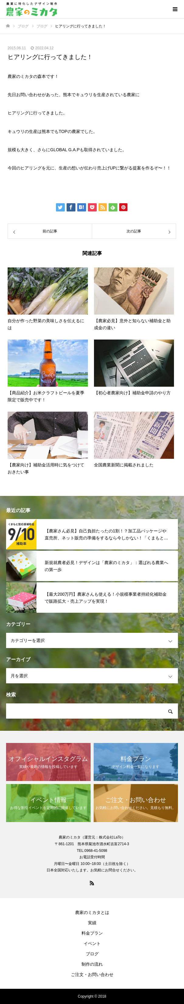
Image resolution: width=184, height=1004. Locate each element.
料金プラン (92, 933)
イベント (92, 943)
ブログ (92, 953)
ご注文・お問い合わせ (92, 974)
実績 (92, 922)
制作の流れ (92, 964)
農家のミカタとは (92, 912)
